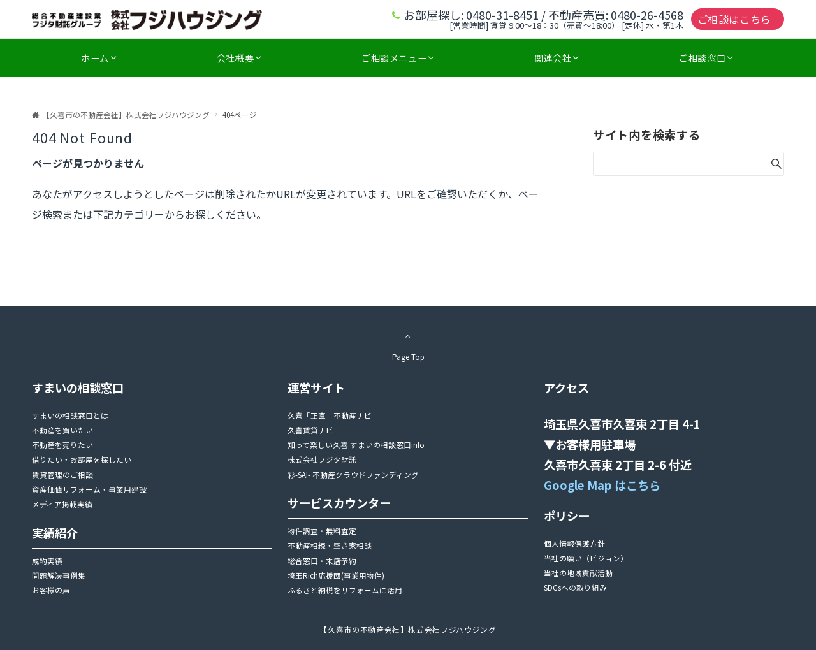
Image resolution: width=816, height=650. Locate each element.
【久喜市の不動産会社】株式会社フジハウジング (407, 630)
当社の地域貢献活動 (578, 573)
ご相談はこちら (734, 19)
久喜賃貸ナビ (310, 430)
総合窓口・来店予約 (322, 561)
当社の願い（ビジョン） (586, 558)
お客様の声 (51, 590)
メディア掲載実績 (62, 504)
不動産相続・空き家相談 (330, 545)
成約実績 (47, 561)
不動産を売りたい (62, 445)
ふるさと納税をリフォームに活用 (345, 590)
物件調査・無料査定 (322, 531)
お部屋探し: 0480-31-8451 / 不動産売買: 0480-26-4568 (543, 14)
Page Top (408, 344)
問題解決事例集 (58, 575)
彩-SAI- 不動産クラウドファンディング (353, 475)
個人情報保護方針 (574, 543)
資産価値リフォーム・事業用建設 (89, 489)
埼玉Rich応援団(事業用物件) (336, 575)
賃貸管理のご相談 (62, 475)
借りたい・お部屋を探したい (81, 459)
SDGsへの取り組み (575, 587)
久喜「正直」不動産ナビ (330, 415)
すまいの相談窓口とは (70, 415)
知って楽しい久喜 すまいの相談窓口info (356, 445)
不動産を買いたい (62, 430)
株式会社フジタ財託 (322, 459)
